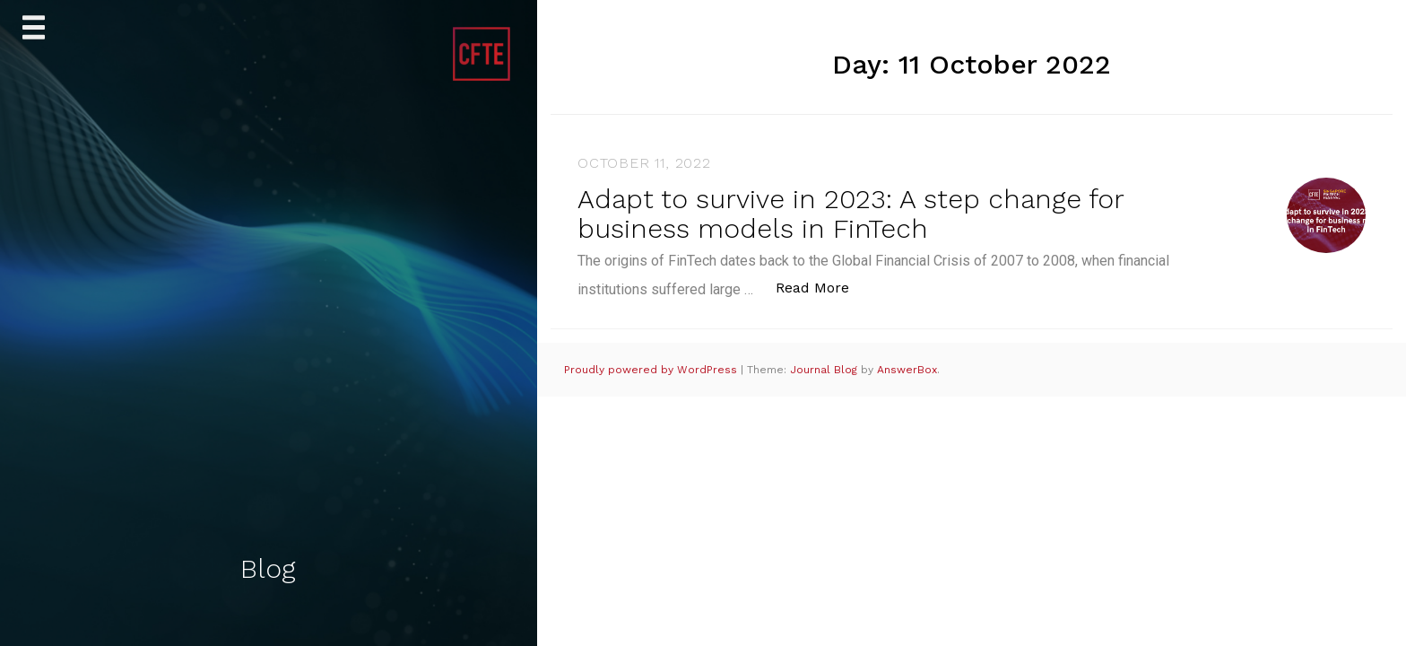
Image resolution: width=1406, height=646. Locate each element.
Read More (822, 286)
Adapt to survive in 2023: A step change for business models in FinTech (850, 213)
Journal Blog (825, 369)
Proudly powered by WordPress (652, 369)
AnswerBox (907, 369)
